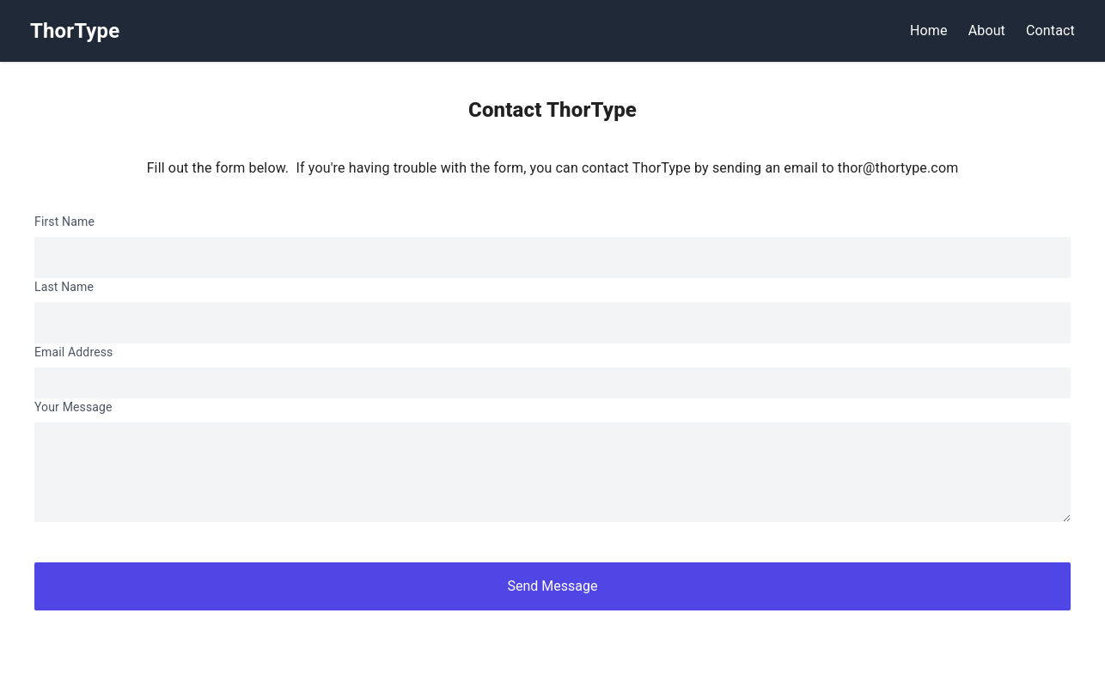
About (986, 30)
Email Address (73, 352)
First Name (64, 221)
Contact (1050, 30)
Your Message (73, 407)
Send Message (553, 586)
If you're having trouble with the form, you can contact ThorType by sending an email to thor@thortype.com (627, 168)
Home (929, 30)
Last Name (64, 287)
